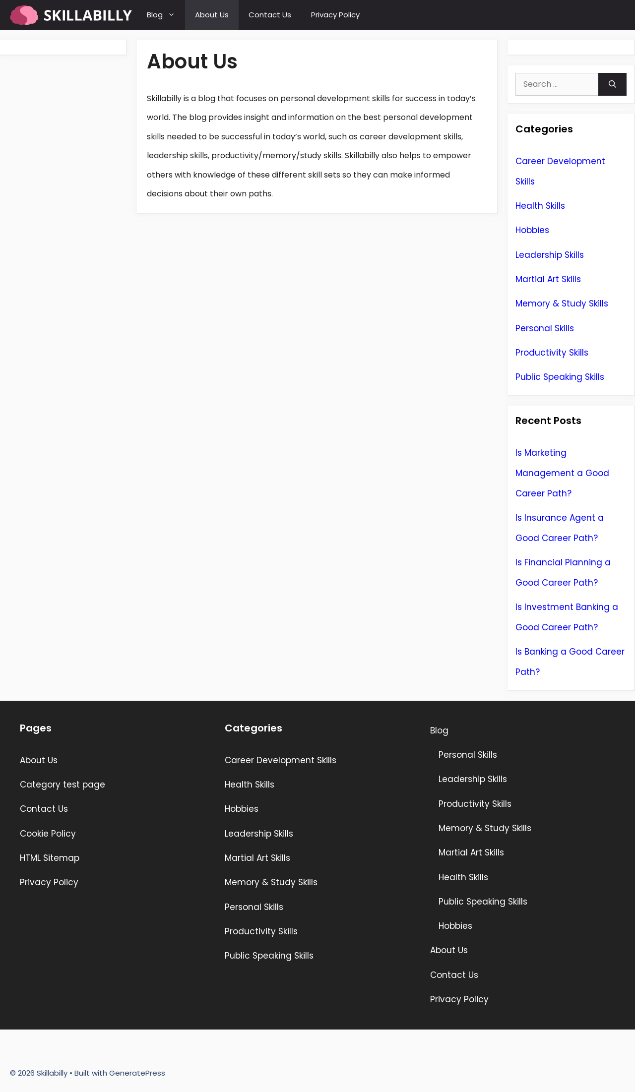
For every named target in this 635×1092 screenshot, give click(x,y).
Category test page (62, 784)
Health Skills (540, 206)
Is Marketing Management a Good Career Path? (562, 473)
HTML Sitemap (49, 858)
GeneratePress (137, 1073)
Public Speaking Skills (559, 377)
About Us (212, 14)
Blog (166, 15)
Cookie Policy (48, 834)
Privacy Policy (335, 14)
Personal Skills (544, 328)
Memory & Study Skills (561, 303)
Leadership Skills (549, 255)
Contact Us (270, 14)
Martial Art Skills (548, 279)
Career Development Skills (280, 760)
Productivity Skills (551, 353)
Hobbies (532, 230)
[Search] (612, 84)
